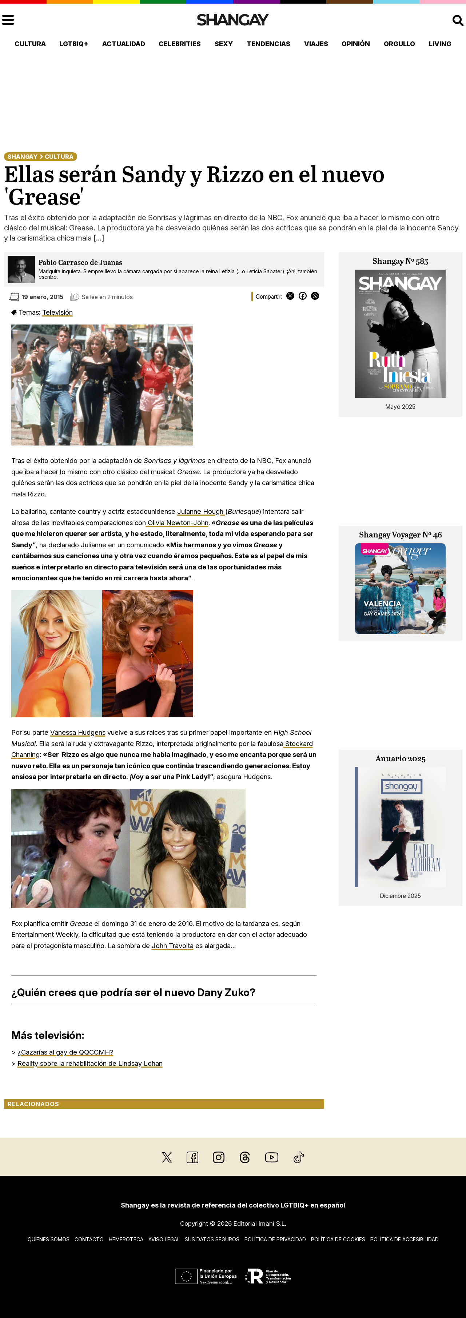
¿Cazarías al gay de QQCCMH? (65, 1052)
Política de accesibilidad (404, 1239)
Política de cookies (338, 1239)
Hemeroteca (126, 1239)
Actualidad (123, 44)
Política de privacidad (275, 1239)
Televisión (57, 312)
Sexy (224, 44)
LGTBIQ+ (74, 44)
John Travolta (173, 946)
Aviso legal (164, 1239)
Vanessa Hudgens (77, 732)
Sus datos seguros (212, 1239)
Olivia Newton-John (177, 523)
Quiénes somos (48, 1239)
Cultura (30, 44)
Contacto (89, 1239)
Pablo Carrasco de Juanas (80, 263)
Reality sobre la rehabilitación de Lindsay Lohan (90, 1063)
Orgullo (399, 44)
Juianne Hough (201, 511)
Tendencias (268, 44)
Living (440, 44)
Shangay (22, 156)
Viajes (316, 44)
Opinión (356, 44)
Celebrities (180, 44)
